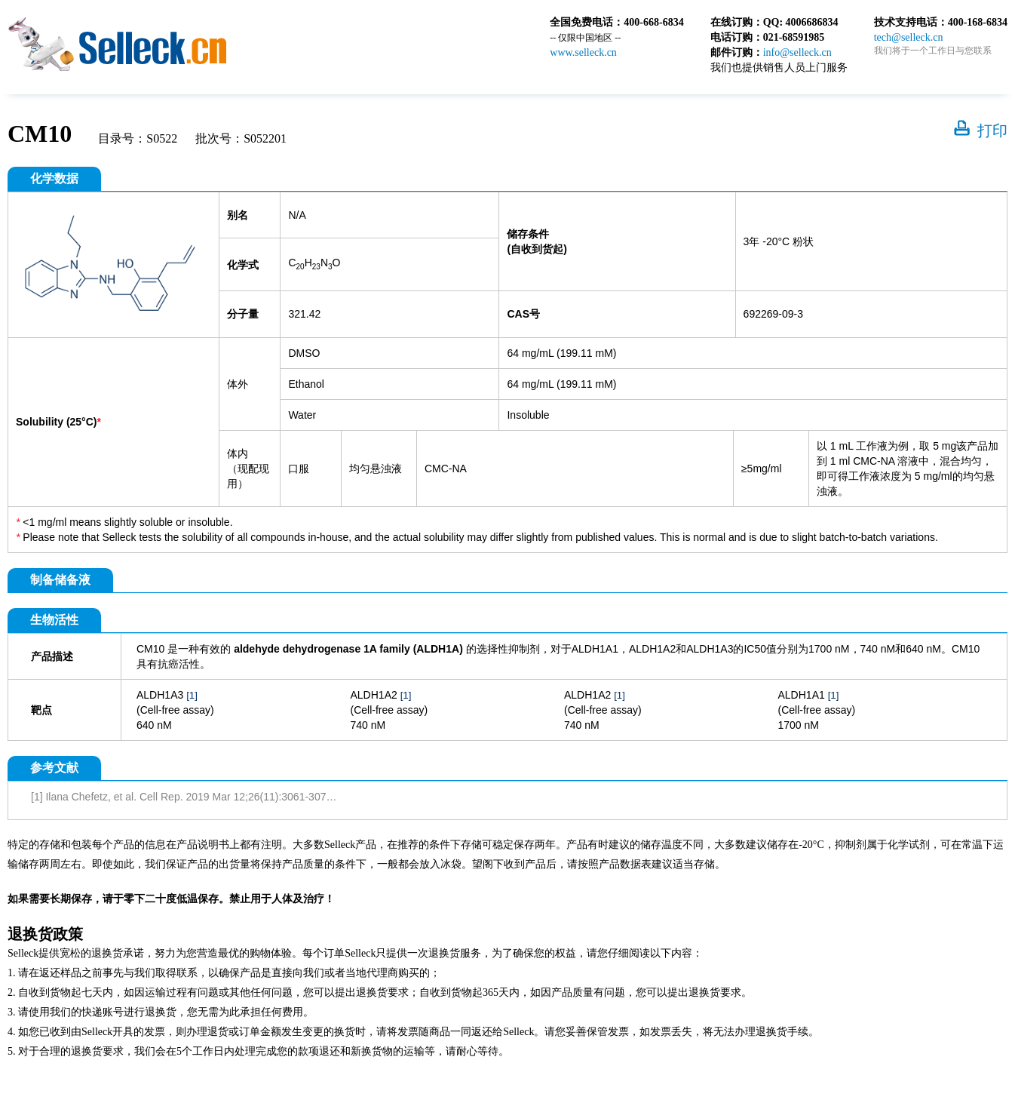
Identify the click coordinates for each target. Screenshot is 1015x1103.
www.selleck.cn (583, 52)
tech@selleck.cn (908, 37)
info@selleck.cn (797, 52)
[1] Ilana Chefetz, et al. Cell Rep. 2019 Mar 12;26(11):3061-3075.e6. (190, 797)
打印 (992, 130)
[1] (192, 695)
